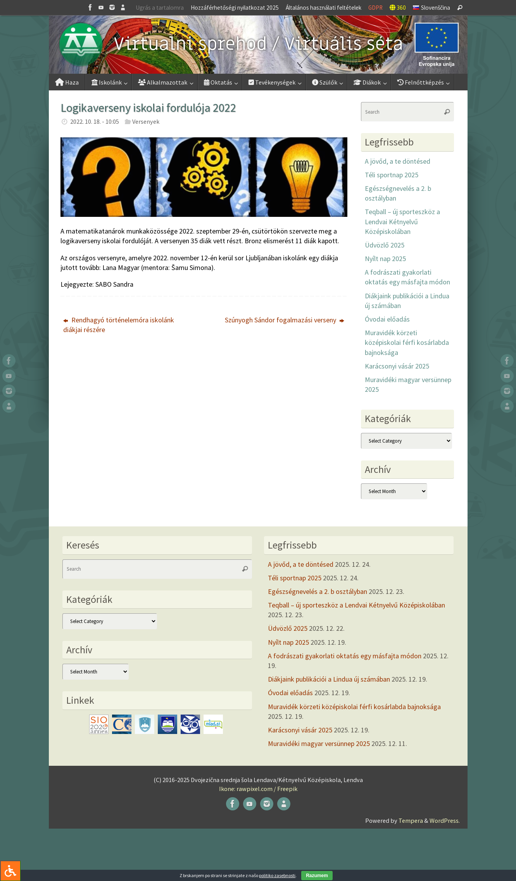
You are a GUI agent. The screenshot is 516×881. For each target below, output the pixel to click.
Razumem (317, 875)
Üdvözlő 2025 (384, 245)
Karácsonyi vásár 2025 (397, 366)
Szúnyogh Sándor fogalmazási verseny (284, 319)
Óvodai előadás (387, 319)
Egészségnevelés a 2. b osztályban (317, 591)
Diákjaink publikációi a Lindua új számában (329, 679)
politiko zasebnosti (277, 875)
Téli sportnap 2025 (391, 174)
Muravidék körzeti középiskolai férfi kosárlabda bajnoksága (407, 342)
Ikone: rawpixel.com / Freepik (258, 789)
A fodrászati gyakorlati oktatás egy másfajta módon (344, 655)
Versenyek (145, 121)
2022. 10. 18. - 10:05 (94, 121)
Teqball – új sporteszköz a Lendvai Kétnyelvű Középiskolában (402, 221)
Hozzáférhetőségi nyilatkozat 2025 (235, 7)
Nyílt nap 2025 (385, 258)
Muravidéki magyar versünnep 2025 (319, 743)
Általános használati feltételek (323, 7)
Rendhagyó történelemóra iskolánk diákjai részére (118, 324)
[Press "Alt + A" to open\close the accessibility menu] (10, 870)
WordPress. (445, 820)
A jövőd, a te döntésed (397, 161)
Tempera (411, 820)
